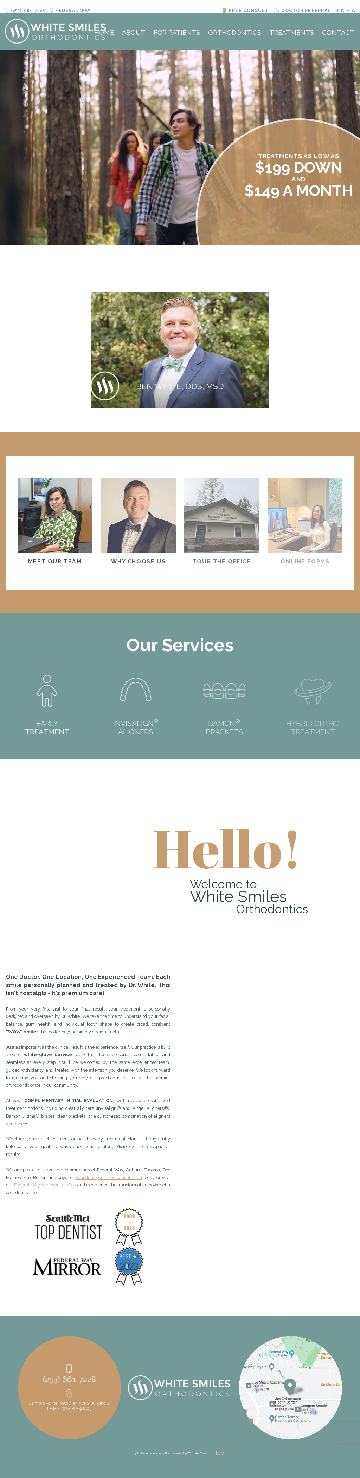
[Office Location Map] (290, 1384)
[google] (342, 6)
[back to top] (220, 1453)
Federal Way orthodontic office (45, 1185)
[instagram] (347, 6)
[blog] (352, 6)
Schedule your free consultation (108, 1177)
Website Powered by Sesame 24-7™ (165, 1453)
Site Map (200, 1453)
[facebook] (337, 6)
